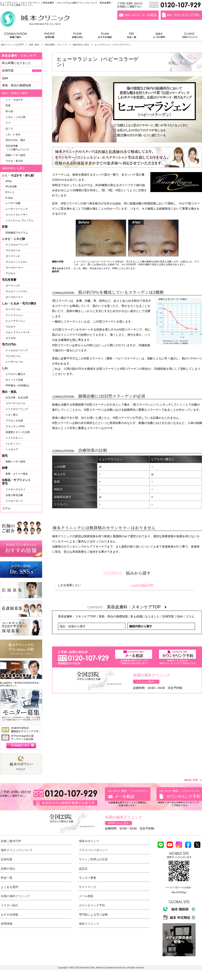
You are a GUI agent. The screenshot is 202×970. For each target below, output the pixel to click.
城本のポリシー (89, 841)
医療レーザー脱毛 (15, 155)
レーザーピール (14, 361)
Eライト (10, 192)
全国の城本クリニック (15, 896)
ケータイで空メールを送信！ (179, 887)
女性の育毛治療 (14, 495)
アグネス (10, 273)
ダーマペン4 (12, 256)
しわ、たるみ (13, 134)
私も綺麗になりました (145, 616)
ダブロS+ (11, 338)
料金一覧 (131, 36)
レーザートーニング (17, 209)
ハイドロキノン (14, 437)
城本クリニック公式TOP (12, 44)
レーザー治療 (13, 203)
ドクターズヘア (14, 501)
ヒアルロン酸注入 (15, 374)
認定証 (83, 868)
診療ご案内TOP (11, 841)
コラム (190, 616)
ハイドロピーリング (17, 409)
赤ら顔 (9, 111)
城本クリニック (89, 923)
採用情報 (6, 923)
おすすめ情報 (105, 36)
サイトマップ (87, 887)
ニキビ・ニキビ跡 (15, 117)
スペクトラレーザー (17, 214)
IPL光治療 (11, 186)
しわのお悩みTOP (141, 585)
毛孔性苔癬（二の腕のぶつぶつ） (18, 147)
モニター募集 (87, 877)
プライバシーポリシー (93, 850)
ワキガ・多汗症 (14, 161)
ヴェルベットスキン (17, 261)
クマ (8, 122)
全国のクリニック (188, 36)
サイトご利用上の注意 (93, 859)
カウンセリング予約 (92, 905)
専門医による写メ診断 (93, 914)
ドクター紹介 (9, 905)
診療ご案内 (17, 36)
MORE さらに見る (118, 823)
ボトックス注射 (14, 379)
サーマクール (13, 309)
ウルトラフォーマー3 (17, 332)
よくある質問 (159, 36)
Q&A (180, 616)
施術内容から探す (81, 44)
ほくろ (9, 128)
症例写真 (49, 36)
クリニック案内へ (146, 681)
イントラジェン (14, 315)
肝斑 (8, 105)
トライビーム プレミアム (19, 220)
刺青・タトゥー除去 (17, 473)
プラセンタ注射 (14, 420)
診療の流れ (77, 36)
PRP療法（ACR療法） (18, 385)
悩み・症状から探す (73, 626)
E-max (9, 197)
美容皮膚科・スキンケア (56, 44)
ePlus (9, 181)
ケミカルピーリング (17, 244)
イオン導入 (12, 414)
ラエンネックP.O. (15, 426)
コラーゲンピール (15, 403)
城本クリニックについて (17, 850)
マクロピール (13, 250)
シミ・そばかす (14, 99)
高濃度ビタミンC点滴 (18, 432)
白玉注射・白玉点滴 (17, 397)
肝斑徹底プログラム (17, 232)
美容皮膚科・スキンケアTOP (136, 607)
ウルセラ (10, 326)
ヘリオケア (12, 449)
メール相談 (86, 896)
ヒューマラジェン (15, 320)
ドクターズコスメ (15, 489)
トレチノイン (13, 443)
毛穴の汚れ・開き (15, 140)
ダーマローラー (14, 267)
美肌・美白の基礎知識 (113, 616)
